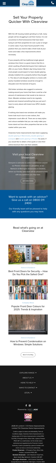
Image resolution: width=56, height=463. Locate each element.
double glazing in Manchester (19, 136)
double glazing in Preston (28, 139)
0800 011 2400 (34, 201)
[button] (28, 181)
